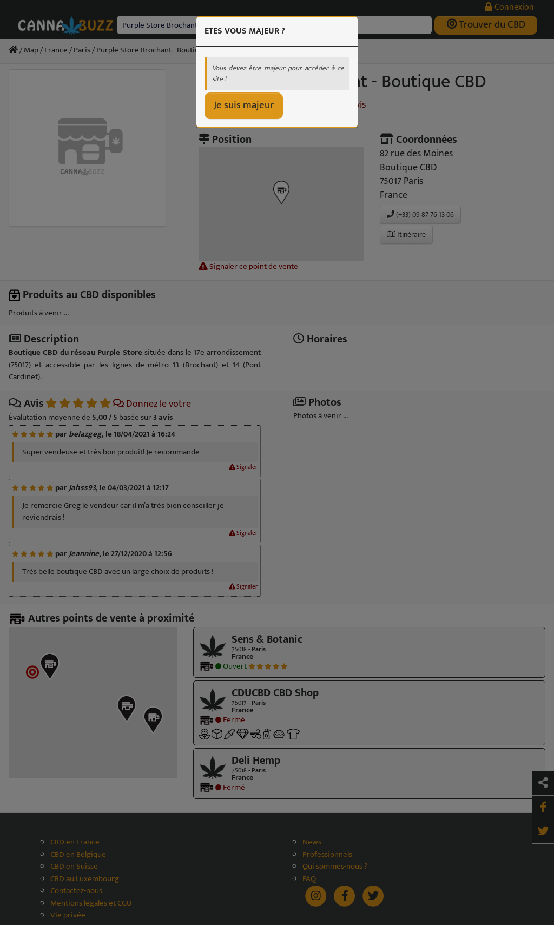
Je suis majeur (244, 105)
